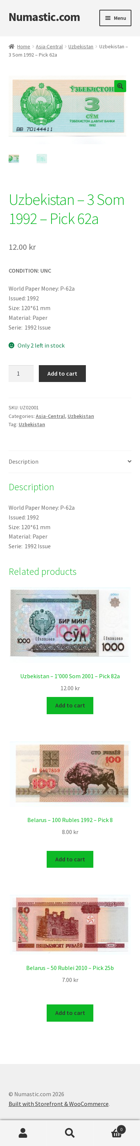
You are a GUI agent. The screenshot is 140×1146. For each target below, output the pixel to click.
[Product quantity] (21, 373)
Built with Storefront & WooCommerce (59, 1103)
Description (23, 461)
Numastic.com (44, 16)
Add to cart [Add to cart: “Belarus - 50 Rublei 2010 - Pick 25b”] (70, 1012)
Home (23, 46)
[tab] (70, 462)
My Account (23, 1133)
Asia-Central (49, 46)
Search (70, 1133)
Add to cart (62, 373)
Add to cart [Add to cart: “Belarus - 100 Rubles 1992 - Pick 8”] (70, 858)
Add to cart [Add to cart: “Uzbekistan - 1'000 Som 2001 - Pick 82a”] (70, 705)
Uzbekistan (80, 46)
